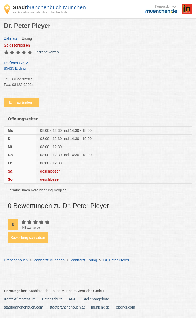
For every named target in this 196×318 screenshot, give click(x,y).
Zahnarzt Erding (84, 260)
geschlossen (17, 45)
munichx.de (100, 307)
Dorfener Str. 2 (95, 66)
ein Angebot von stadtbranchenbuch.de (40, 12)
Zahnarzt (11, 38)
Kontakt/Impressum (20, 299)
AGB (72, 299)
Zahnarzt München (49, 260)
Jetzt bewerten (47, 52)
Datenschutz (52, 299)
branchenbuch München (49, 7)
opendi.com (125, 307)
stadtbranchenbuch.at (67, 307)
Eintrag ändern (21, 102)
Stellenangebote (96, 299)
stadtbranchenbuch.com (23, 307)
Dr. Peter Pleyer (116, 260)
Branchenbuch (16, 260)
